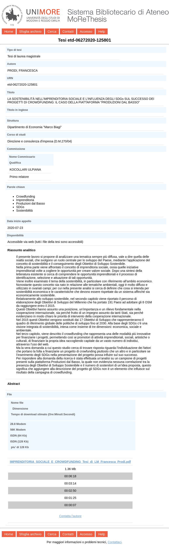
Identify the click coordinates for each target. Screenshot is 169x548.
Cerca (52, 31)
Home (8, 31)
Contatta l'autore (70, 516)
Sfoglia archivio (30, 31)
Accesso (86, 31)
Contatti (68, 31)
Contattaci (114, 542)
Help (101, 31)
